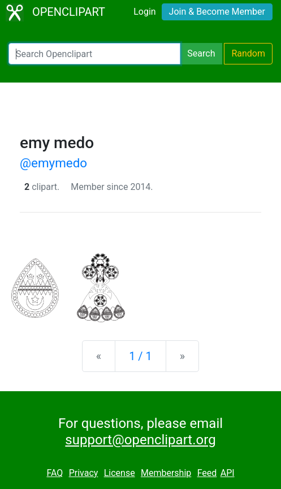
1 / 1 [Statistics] (140, 356)
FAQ (54, 473)
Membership (166, 473)
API (228, 473)
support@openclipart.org (140, 440)
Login (144, 11)
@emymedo (53, 162)
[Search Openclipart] (94, 53)
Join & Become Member (217, 11)
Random (248, 53)
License (119, 473)
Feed (207, 473)
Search (201, 53)
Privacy (83, 473)
